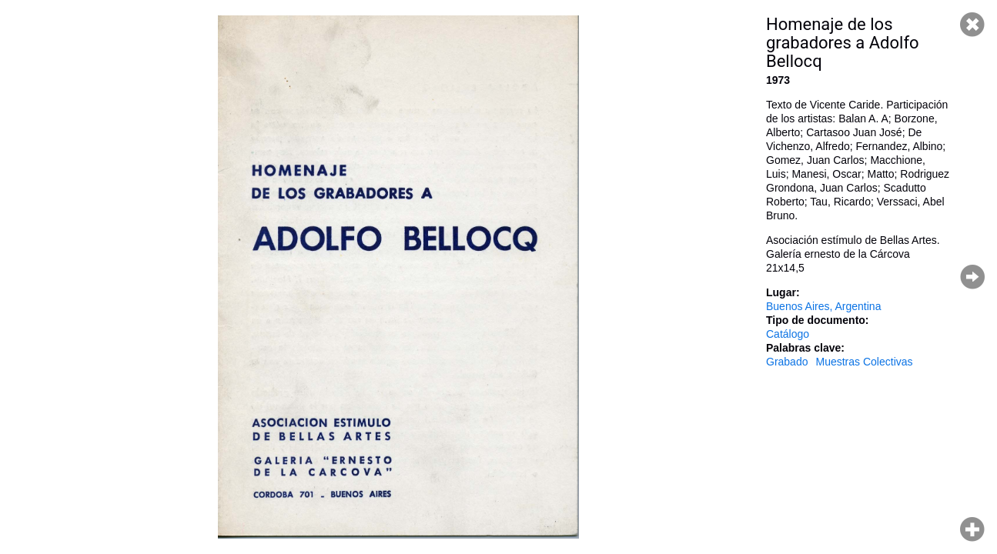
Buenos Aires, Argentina (823, 306)
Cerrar (972, 25)
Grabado (787, 361)
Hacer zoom (972, 529)
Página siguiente (972, 277)
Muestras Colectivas (863, 361)
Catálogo (787, 334)
